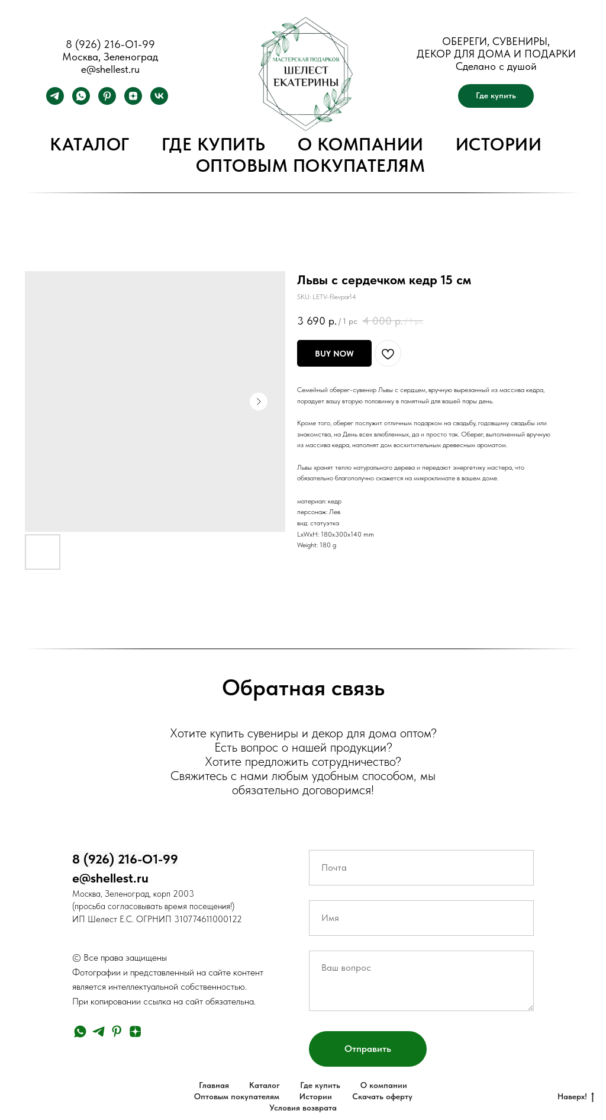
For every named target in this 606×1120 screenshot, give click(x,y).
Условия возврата (303, 1107)
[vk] (159, 102)
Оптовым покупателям (311, 165)
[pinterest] (107, 102)
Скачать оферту (382, 1096)
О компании (361, 144)
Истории (499, 144)
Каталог (90, 144)
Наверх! (575, 1097)
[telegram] (55, 102)
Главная (214, 1085)
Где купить (214, 144)
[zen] (133, 102)
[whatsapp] (81, 102)
